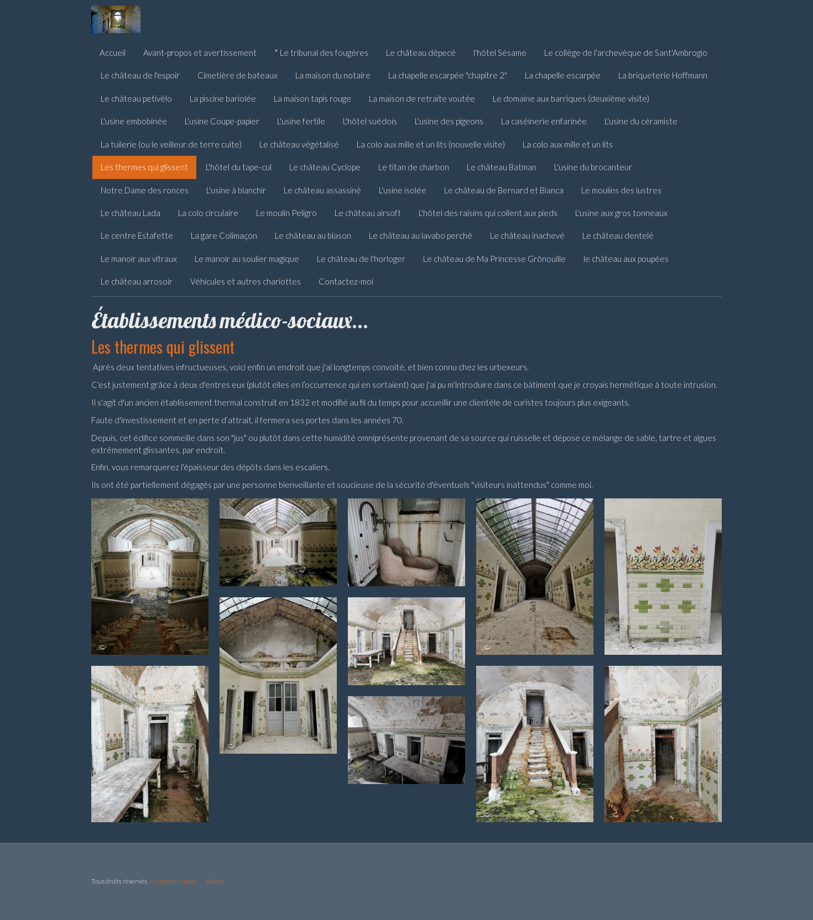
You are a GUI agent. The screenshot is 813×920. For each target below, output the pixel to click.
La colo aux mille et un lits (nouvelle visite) (431, 144)
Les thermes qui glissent (144, 167)
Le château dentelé (618, 235)
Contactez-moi (346, 281)
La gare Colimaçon (224, 235)
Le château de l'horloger (361, 259)
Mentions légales (174, 881)
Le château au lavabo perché (420, 235)
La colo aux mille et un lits (568, 144)
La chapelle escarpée (563, 75)
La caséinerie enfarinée (544, 121)
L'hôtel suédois (370, 121)
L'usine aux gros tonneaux (621, 213)
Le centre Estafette (137, 235)
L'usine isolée (402, 190)
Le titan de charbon (413, 167)
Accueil (113, 52)
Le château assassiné (322, 190)
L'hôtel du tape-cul (239, 167)
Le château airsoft (368, 213)
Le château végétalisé (299, 144)
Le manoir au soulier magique (247, 259)
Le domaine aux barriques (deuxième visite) (571, 98)
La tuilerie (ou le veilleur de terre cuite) (171, 144)
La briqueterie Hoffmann (662, 75)
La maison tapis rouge (312, 98)
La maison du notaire (333, 75)
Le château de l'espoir (140, 75)
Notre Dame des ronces (145, 190)
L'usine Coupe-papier (222, 121)
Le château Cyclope (325, 167)
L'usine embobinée (134, 121)
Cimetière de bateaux (237, 75)
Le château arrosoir (137, 281)
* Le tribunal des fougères (321, 52)
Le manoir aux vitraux (139, 259)
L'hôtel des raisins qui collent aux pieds (488, 213)
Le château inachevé (527, 235)
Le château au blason (313, 235)
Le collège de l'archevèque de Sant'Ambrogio (625, 52)
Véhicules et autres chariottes (245, 281)
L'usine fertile (301, 121)
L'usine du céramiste (641, 121)
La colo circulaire (208, 213)
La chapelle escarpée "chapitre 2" (447, 75)
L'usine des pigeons (449, 121)
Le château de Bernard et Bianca (504, 190)
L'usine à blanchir (236, 190)
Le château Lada (130, 213)
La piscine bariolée (223, 98)
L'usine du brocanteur (593, 167)
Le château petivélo (136, 98)
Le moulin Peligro (286, 213)
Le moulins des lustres (621, 190)
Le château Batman (501, 167)
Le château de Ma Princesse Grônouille (494, 259)
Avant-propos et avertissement (200, 52)
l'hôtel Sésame (500, 52)
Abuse (215, 881)
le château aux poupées (626, 259)
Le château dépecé (421, 52)
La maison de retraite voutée (422, 98)
